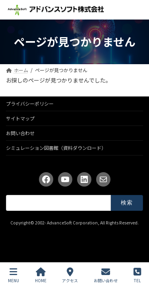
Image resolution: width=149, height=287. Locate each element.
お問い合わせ (20, 133)
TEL (137, 275)
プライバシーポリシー (30, 103)
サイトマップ (20, 118)
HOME (40, 275)
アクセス (70, 275)
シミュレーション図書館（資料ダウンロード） (56, 147)
